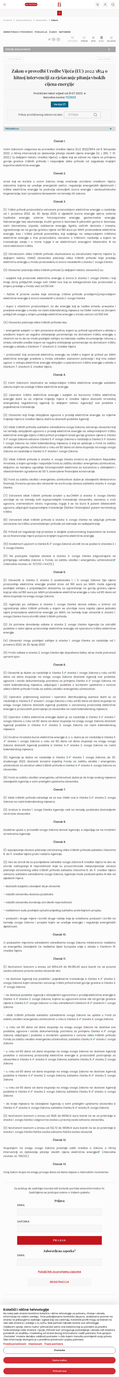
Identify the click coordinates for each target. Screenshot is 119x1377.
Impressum (35, 1343)
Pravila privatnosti (14, 1343)
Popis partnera (53, 1343)
